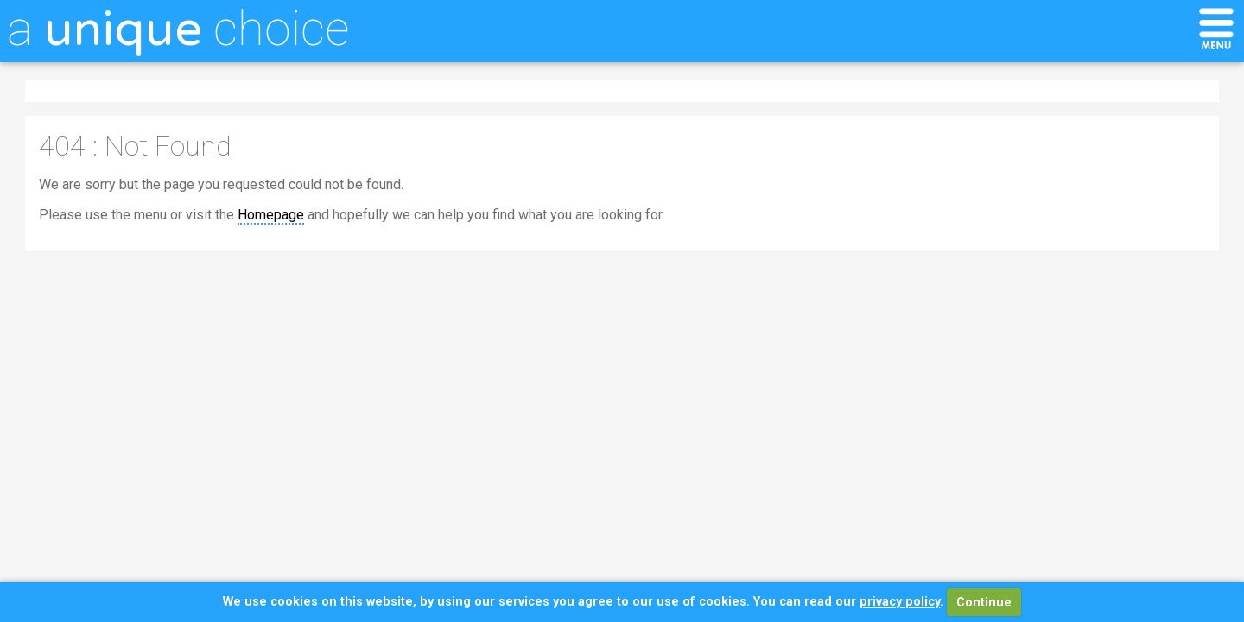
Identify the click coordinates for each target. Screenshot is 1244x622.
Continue (984, 602)
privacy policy (900, 602)
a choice (178, 28)
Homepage (271, 214)
